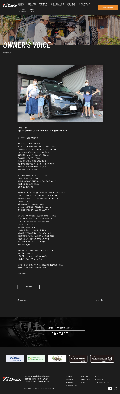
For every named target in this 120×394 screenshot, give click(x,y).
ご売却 (83, 382)
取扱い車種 (69, 379)
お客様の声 (69, 382)
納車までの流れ (86, 379)
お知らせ (98, 376)
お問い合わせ (99, 379)
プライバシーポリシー (102, 382)
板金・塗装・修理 (71, 385)
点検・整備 (84, 376)
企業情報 (69, 376)
